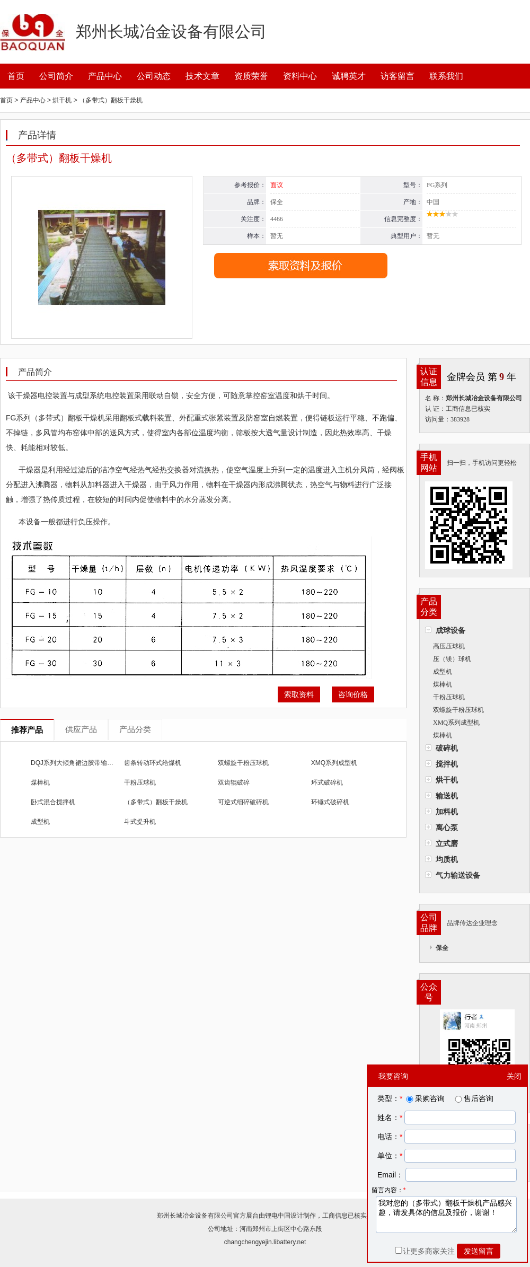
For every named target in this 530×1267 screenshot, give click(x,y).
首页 (15, 76)
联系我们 (446, 76)
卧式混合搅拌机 (53, 802)
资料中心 (300, 76)
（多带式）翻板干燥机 (156, 802)
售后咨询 (473, 1098)
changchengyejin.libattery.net (265, 1242)
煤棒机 (442, 684)
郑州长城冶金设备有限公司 (195, 1215)
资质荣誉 (251, 76)
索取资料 (299, 694)
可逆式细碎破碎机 (243, 802)
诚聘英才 (349, 76)
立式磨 (447, 843)
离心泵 (447, 827)
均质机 (447, 859)
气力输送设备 (458, 875)
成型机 (442, 671)
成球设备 (450, 630)
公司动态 (154, 76)
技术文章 (202, 76)
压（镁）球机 (452, 659)
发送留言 (478, 1251)
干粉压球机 (449, 697)
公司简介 (56, 76)
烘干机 (447, 780)
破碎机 (447, 748)
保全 (442, 948)
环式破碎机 (327, 782)
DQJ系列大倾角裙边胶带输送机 (75, 763)
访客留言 (397, 76)
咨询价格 (353, 694)
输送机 (447, 795)
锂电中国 (277, 1215)
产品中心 (105, 76)
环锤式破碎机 (330, 802)
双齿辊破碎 (234, 782)
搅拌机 (447, 764)
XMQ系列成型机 (456, 722)
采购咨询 (424, 1098)
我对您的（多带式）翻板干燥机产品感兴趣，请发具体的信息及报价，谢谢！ (446, 1214)
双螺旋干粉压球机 (458, 710)
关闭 (514, 1076)
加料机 (447, 811)
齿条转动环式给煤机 (152, 763)
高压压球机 (449, 646)
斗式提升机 (140, 821)
